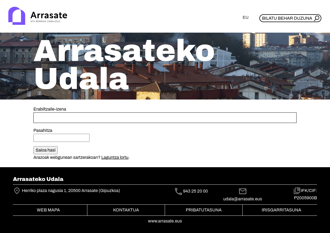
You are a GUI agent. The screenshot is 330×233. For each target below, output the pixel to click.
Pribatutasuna (204, 210)
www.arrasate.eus (165, 221)
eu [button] (246, 17)
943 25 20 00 (195, 191)
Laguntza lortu (114, 157)
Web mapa (48, 210)
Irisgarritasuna (281, 210)
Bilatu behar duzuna (287, 18)
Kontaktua (126, 210)
